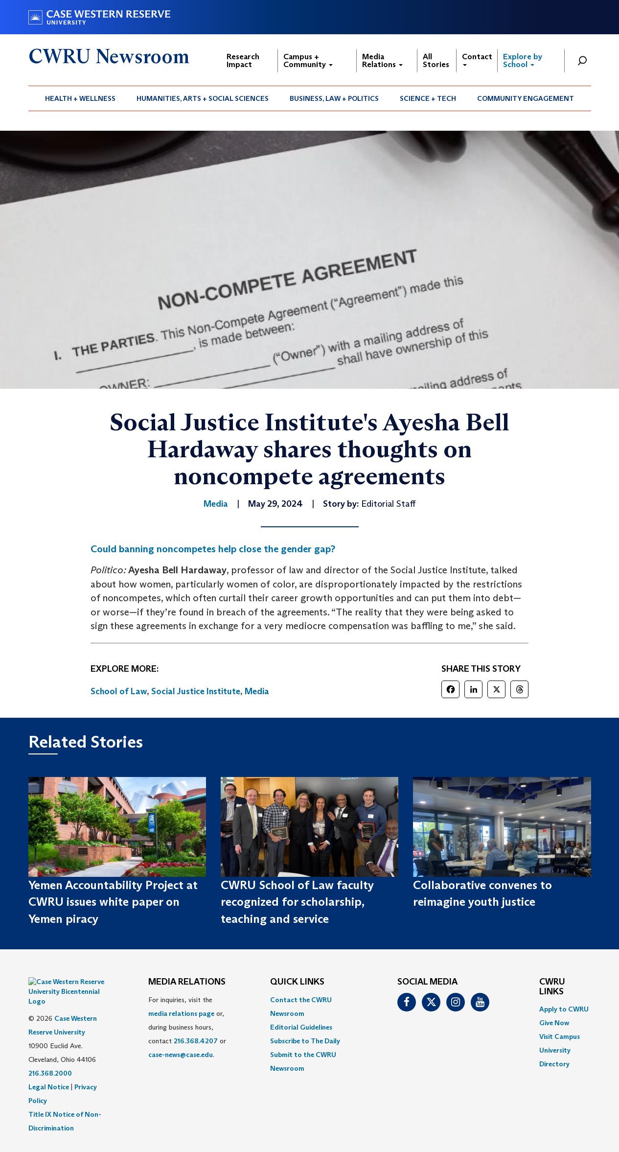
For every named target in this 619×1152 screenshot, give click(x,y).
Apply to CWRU (564, 1009)
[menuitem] (80, 98)
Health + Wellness (80, 98)
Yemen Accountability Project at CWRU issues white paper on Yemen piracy (113, 902)
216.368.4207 (196, 1040)
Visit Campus (559, 1036)
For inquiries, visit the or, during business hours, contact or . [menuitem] (187, 1027)
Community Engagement (525, 98)
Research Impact (243, 60)
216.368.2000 (50, 1048)
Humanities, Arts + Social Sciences (203, 98)
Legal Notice (48, 1062)
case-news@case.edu (180, 1054)
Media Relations (382, 60)
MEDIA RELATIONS (187, 982)
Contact (477, 59)
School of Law (119, 691)
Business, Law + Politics (334, 98)
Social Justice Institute (195, 691)
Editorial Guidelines (301, 1027)
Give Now (554, 1022)
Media (257, 691)
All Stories (436, 60)
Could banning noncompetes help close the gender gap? (213, 549)
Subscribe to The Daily (305, 1040)
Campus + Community (308, 60)
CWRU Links (552, 987)
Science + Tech (428, 98)
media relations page (181, 1013)
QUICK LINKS (297, 982)
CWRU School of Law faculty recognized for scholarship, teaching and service (297, 902)
